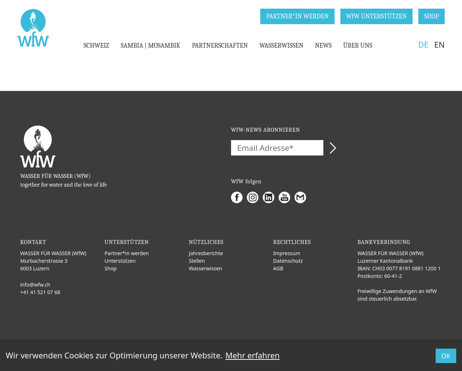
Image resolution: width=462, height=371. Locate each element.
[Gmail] (302, 197)
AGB (278, 268)
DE (423, 44)
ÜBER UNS (357, 45)
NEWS (323, 45)
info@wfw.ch (35, 284)
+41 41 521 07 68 (40, 292)
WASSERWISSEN (281, 45)
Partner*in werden (127, 253)
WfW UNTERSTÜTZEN (376, 16)
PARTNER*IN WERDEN (297, 16)
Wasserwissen (205, 268)
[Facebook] (239, 197)
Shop (111, 268)
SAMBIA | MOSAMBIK (150, 45)
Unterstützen (120, 260)
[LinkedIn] (271, 197)
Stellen (197, 260)
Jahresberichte (206, 253)
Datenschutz (288, 260)
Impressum (286, 253)
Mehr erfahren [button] (252, 355)
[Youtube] (287, 197)
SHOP (431, 16)
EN (439, 44)
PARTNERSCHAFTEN (220, 45)
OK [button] (445, 356)
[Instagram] (255, 197)
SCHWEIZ (96, 45)
